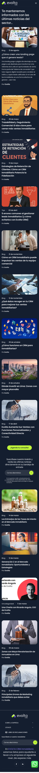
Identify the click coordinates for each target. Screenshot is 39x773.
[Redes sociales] (16, 764)
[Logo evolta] (9, 3)
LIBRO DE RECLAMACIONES (16, 732)
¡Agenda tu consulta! (19, 447)
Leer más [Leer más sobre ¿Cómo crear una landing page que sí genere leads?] (12, 80)
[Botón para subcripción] (35, 742)
